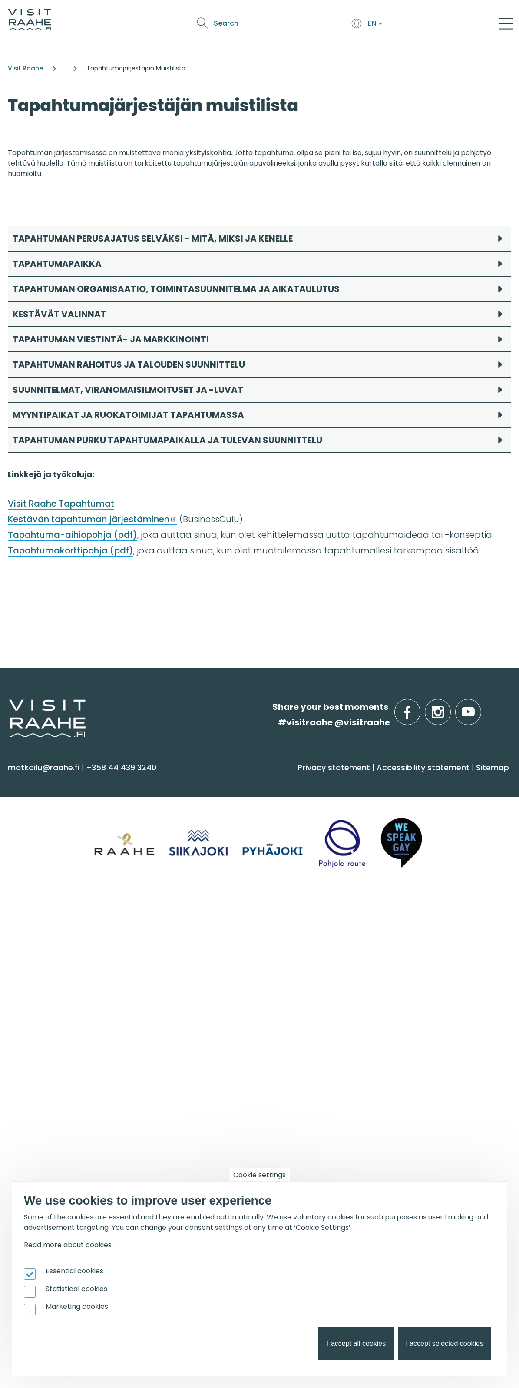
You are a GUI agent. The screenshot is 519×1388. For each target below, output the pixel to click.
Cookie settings (259, 1175)
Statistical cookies (76, 1289)
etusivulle (9, 706)
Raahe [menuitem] (25, 977)
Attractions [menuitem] (35, 839)
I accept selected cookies (444, 1343)
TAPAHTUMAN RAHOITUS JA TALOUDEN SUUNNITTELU (129, 364)
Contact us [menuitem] (203, 960)
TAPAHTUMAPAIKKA (57, 264)
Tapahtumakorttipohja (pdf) (70, 550)
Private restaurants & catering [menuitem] (410, 942)
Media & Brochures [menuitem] (219, 994)
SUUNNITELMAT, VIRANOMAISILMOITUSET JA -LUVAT (129, 390)
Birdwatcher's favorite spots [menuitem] (237, 1098)
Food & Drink (254, 25)
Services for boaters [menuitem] (220, 1115)
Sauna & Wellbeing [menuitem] (51, 804)
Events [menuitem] (29, 1059)
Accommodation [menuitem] (215, 804)
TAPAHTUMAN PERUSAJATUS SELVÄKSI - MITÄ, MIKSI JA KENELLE (153, 238)
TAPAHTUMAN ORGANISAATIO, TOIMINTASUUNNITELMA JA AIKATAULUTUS (177, 289)
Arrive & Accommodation (180, 25)
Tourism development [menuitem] (394, 1098)
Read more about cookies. (68, 1245)
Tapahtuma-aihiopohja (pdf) (72, 535)
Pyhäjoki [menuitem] (28, 960)
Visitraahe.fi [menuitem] (212, 920)
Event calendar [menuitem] (44, 1081)
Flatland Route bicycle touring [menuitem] (242, 1149)
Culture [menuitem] (28, 855)
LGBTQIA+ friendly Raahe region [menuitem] (244, 1028)
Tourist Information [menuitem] (219, 942)
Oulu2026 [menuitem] (36, 1180)
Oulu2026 (365, 25)
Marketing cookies (77, 1307)
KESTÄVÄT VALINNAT (59, 314)
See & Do (298, 25)
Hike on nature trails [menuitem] (221, 1132)
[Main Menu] (506, 23)
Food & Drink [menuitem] (380, 782)
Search (432, 23)
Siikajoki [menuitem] (26, 942)
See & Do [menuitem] (34, 782)
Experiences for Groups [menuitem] (395, 960)
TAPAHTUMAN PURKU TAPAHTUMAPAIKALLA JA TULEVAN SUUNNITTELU (167, 440)
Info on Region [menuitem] (48, 920)
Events (330, 25)
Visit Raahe (25, 68)
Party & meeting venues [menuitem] (398, 977)
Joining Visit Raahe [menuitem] (386, 1081)
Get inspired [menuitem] (212, 1059)
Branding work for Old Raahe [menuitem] (407, 1115)
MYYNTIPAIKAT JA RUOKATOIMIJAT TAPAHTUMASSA (128, 415)
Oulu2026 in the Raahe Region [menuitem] (242, 1081)
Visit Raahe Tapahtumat (61, 503)
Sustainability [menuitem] (207, 1011)
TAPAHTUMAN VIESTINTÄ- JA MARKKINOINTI (111, 339)
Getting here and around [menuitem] (232, 821)
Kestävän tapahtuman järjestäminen (92, 519)
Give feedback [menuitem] (209, 977)
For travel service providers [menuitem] (419, 1059)
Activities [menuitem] (30, 821)
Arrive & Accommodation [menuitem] (245, 782)
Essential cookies (74, 1271)
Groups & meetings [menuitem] (398, 920)
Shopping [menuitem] (31, 872)
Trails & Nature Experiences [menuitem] (67, 889)
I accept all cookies (356, 1343)
